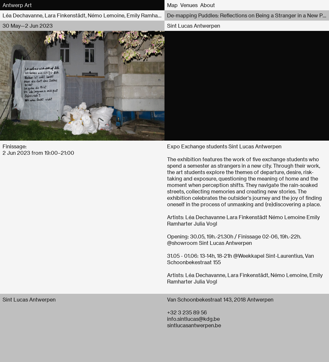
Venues (189, 5)
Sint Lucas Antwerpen (193, 26)
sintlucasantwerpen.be (194, 325)
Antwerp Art (17, 5)
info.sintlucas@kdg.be (193, 319)
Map (172, 5)
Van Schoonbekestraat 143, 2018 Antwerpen (220, 299)
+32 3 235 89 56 (187, 312)
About (207, 5)
